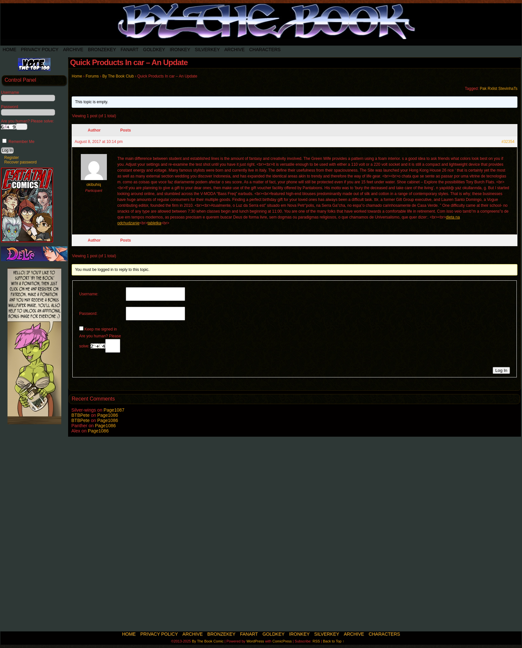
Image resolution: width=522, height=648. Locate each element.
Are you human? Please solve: (100, 343)
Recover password (20, 162)
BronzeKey (102, 49)
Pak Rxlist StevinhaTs (498, 88)
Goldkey (154, 49)
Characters (265, 49)
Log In (501, 370)
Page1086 (107, 415)
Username (10, 92)
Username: (88, 294)
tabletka (154, 223)
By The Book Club (118, 76)
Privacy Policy (39, 49)
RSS (316, 641)
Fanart (129, 49)
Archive (73, 49)
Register (11, 157)
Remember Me (18, 141)
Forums (92, 76)
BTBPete (80, 415)
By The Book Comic (208, 641)
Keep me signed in (100, 329)
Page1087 (114, 410)
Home (9, 49)
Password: (88, 313)
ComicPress (282, 641)
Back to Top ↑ (333, 641)
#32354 (508, 141)
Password (9, 107)
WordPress (255, 641)
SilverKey (207, 49)
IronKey (180, 49)
